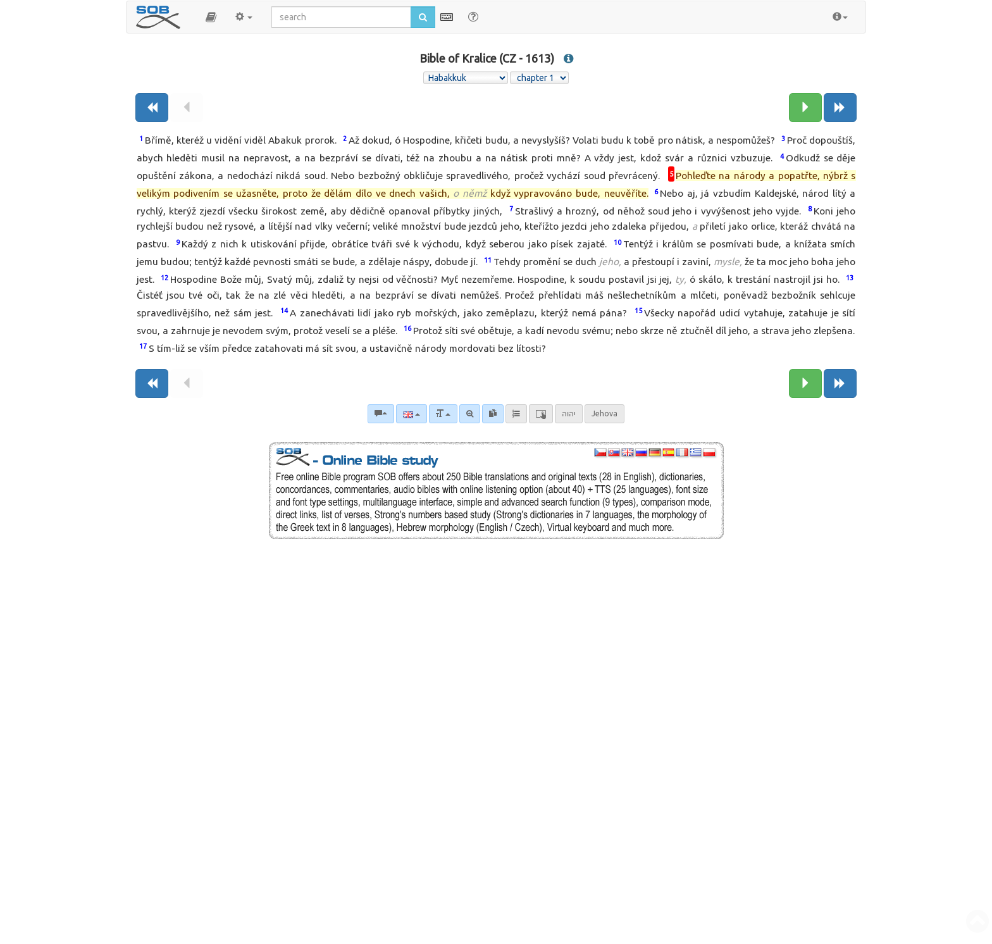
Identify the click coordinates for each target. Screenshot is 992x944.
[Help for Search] (473, 16)
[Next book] (840, 107)
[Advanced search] (469, 413)
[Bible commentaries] (381, 413)
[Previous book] (151, 107)
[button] (211, 17)
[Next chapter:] (805, 107)
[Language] (411, 413)
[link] (493, 413)
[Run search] (423, 17)
